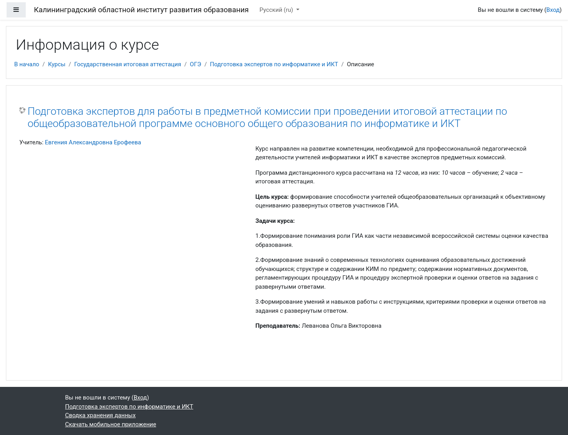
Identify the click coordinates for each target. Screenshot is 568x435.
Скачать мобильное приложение (110, 424)
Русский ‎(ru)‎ (277, 9)
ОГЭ (195, 64)
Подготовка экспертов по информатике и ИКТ (274, 64)
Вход (553, 9)
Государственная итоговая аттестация (127, 64)
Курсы (56, 64)
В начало (26, 64)
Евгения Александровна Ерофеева (93, 142)
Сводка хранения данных (100, 415)
